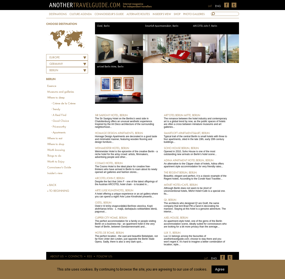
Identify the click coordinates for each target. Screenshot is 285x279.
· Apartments (58, 132)
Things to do (54, 155)
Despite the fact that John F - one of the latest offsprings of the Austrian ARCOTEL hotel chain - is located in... (126, 181)
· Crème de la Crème (63, 103)
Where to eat (54, 138)
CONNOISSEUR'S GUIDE (109, 14)
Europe (54, 57)
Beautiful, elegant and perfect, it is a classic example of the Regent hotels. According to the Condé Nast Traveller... (195, 175)
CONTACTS (75, 256)
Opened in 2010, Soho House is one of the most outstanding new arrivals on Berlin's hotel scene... (195, 151)
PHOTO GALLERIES (194, 14)
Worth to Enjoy (55, 161)
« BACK (51, 185)
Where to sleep (56, 97)
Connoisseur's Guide (59, 167)
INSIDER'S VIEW (162, 14)
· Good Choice (60, 121)
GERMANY (56, 64)
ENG (218, 6)
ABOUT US (57, 256)
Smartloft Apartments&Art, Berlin (161, 26)
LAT (210, 6)
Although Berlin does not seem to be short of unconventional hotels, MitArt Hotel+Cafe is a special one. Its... (195, 189)
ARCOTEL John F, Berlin (205, 26)
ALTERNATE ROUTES (138, 14)
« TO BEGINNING (58, 191)
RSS (89, 256)
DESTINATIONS (58, 14)
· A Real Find (58, 115)
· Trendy (55, 109)
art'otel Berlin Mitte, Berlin (110, 66)
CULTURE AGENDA (80, 14)
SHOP (177, 14)
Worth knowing (56, 150)
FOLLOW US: (104, 256)
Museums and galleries (60, 91)
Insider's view (54, 173)
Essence (51, 86)
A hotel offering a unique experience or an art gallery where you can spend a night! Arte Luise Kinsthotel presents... (126, 193)
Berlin (53, 70)
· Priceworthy (58, 126)
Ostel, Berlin (103, 26)
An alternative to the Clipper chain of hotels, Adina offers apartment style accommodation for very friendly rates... (195, 163)
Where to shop (55, 144)
